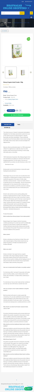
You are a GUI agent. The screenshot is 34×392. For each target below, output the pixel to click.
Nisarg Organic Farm (12, 95)
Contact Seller (8, 103)
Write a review (12, 87)
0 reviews (5, 87)
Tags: (18, 124)
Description (7, 124)
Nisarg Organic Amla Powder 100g (21, 22)
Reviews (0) (7, 127)
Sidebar (4, 30)
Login (23, 1)
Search (9, 22)
